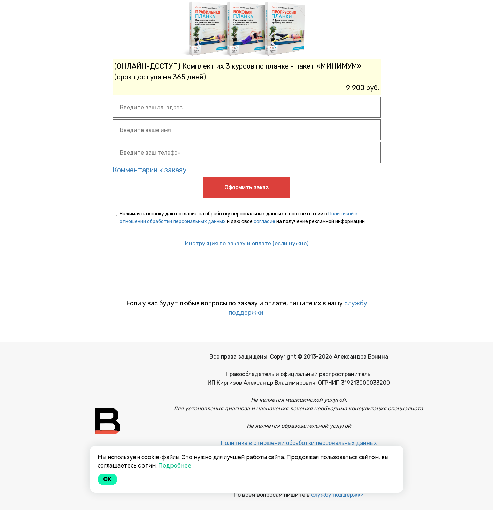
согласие (264, 222)
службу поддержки (337, 495)
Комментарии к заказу (149, 170)
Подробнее (174, 465)
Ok (107, 479)
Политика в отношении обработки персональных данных (299, 443)
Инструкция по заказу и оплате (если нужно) (246, 243)
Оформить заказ (246, 187)
